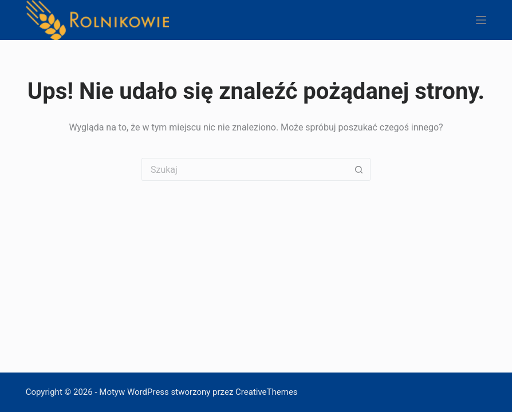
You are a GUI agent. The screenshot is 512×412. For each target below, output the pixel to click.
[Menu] (481, 20)
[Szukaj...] (244, 169)
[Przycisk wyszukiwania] (359, 169)
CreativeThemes (266, 392)
